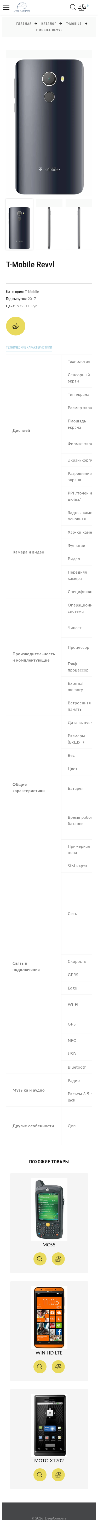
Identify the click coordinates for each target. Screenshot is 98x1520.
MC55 (49, 1244)
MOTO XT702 (49, 1460)
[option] (49, 123)
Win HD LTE (49, 1353)
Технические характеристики (29, 347)
